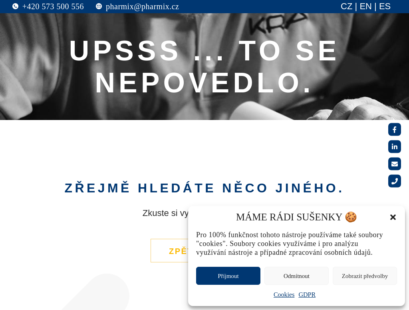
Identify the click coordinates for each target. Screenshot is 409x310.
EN (365, 6)
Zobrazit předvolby (365, 276)
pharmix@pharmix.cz (142, 6)
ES (385, 6)
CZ (346, 6)
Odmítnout (297, 276)
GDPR (307, 294)
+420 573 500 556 (53, 6)
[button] (393, 217)
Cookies (284, 294)
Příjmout (228, 276)
